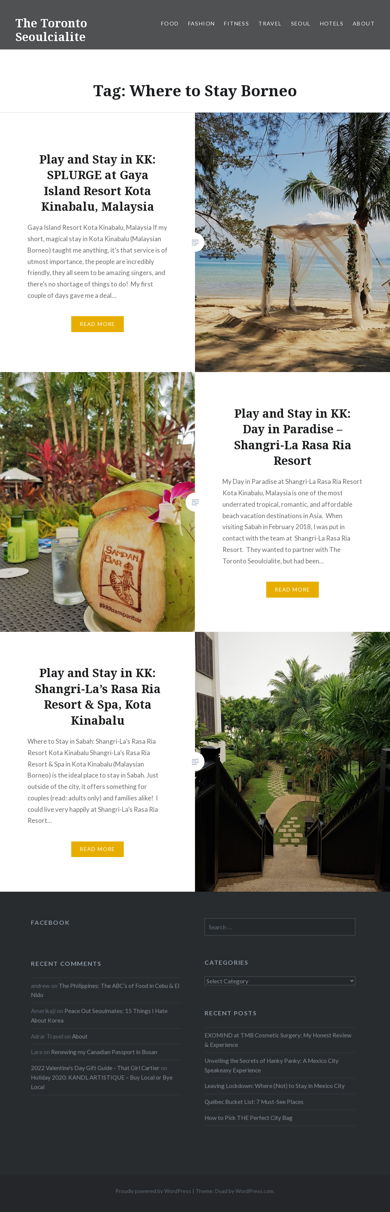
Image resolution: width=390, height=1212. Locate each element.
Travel (269, 23)
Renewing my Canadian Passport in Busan (104, 1051)
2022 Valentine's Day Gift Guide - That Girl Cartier (95, 1067)
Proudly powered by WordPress (153, 1191)
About (364, 23)
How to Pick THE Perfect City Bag (248, 1117)
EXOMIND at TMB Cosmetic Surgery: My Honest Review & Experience (278, 1040)
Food (170, 23)
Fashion (201, 23)
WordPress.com (254, 1191)
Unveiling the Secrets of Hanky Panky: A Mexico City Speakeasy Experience (272, 1065)
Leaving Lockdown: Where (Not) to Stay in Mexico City (275, 1085)
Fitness (236, 23)
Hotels (332, 23)
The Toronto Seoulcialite (51, 30)
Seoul (301, 23)
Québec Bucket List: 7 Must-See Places (254, 1101)
